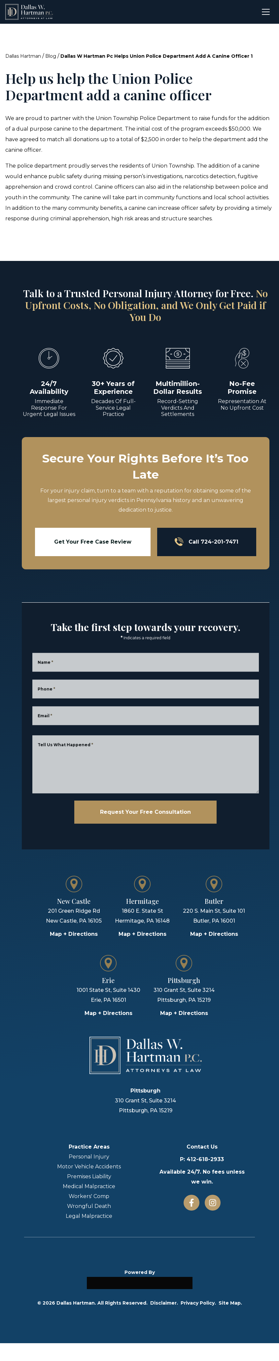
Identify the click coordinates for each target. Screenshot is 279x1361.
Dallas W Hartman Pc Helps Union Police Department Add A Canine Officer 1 (156, 56)
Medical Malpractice (89, 1186)
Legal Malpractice (89, 1216)
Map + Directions (74, 934)
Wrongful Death (89, 1206)
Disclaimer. (164, 1303)
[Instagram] (213, 1203)
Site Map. (230, 1303)
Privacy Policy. (198, 1303)
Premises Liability (89, 1176)
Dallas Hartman (23, 56)
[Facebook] (191, 1203)
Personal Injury (89, 1157)
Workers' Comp (89, 1196)
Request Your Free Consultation (145, 812)
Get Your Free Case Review (92, 542)
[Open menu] (266, 12)
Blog (50, 56)
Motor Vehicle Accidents (89, 1166)
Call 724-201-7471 (206, 541)
